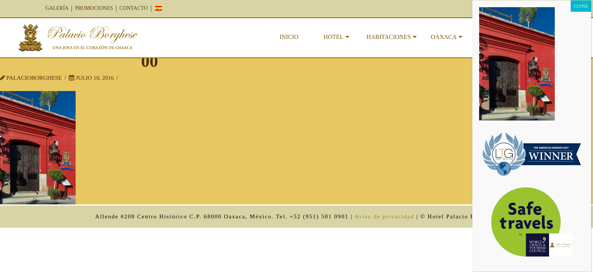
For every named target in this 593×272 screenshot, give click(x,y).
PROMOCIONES (94, 8)
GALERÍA (56, 8)
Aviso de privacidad (384, 216)
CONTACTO (134, 8)
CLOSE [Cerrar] (581, 6)
